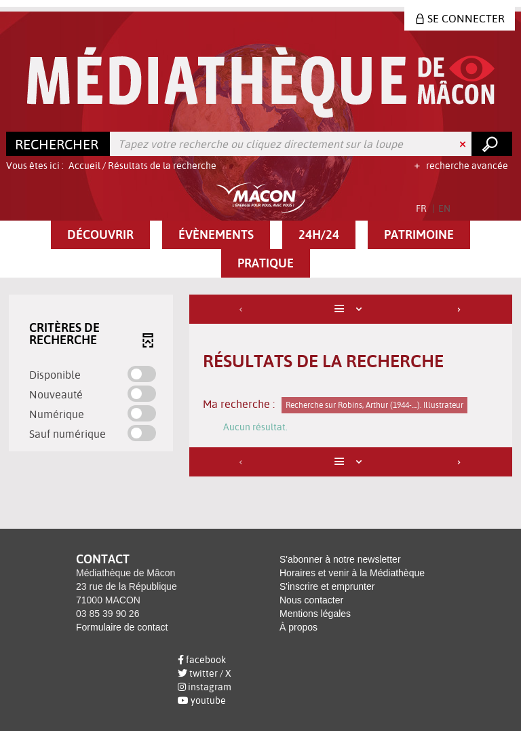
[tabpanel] (260, 387)
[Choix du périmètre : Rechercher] (58, 144)
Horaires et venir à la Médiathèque (352, 572)
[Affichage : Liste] (351, 309)
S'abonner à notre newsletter (340, 559)
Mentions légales (315, 613)
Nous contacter (311, 600)
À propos (298, 627)
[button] (100, 235)
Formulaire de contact (122, 627)
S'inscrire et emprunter (326, 586)
